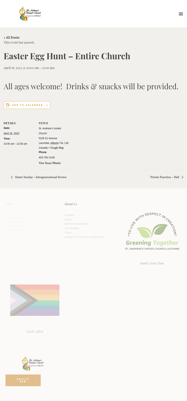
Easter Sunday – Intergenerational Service (40, 177)
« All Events (11, 37)
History (68, 219)
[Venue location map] (93, 140)
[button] (181, 13)
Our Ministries (72, 228)
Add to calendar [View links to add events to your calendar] (27, 105)
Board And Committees (77, 223)
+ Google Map (56, 147)
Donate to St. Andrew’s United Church (84, 237)
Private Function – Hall (165, 177)
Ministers (69, 215)
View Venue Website (50, 163)
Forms (68, 232)
